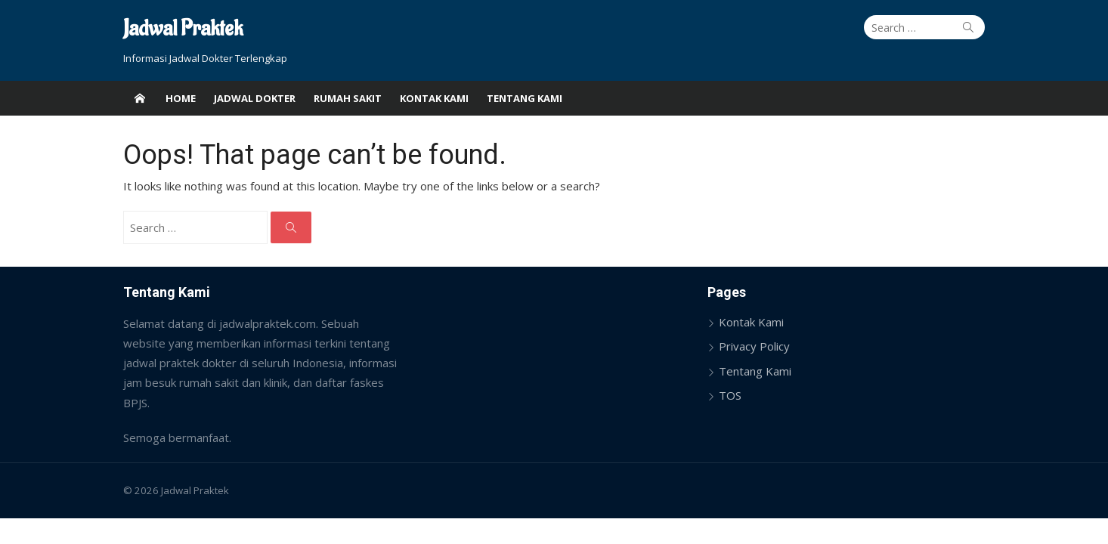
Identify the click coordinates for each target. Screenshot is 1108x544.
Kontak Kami (434, 98)
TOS (730, 395)
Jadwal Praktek (183, 29)
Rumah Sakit (348, 98)
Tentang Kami (524, 98)
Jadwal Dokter (255, 98)
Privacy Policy (754, 346)
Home (181, 98)
